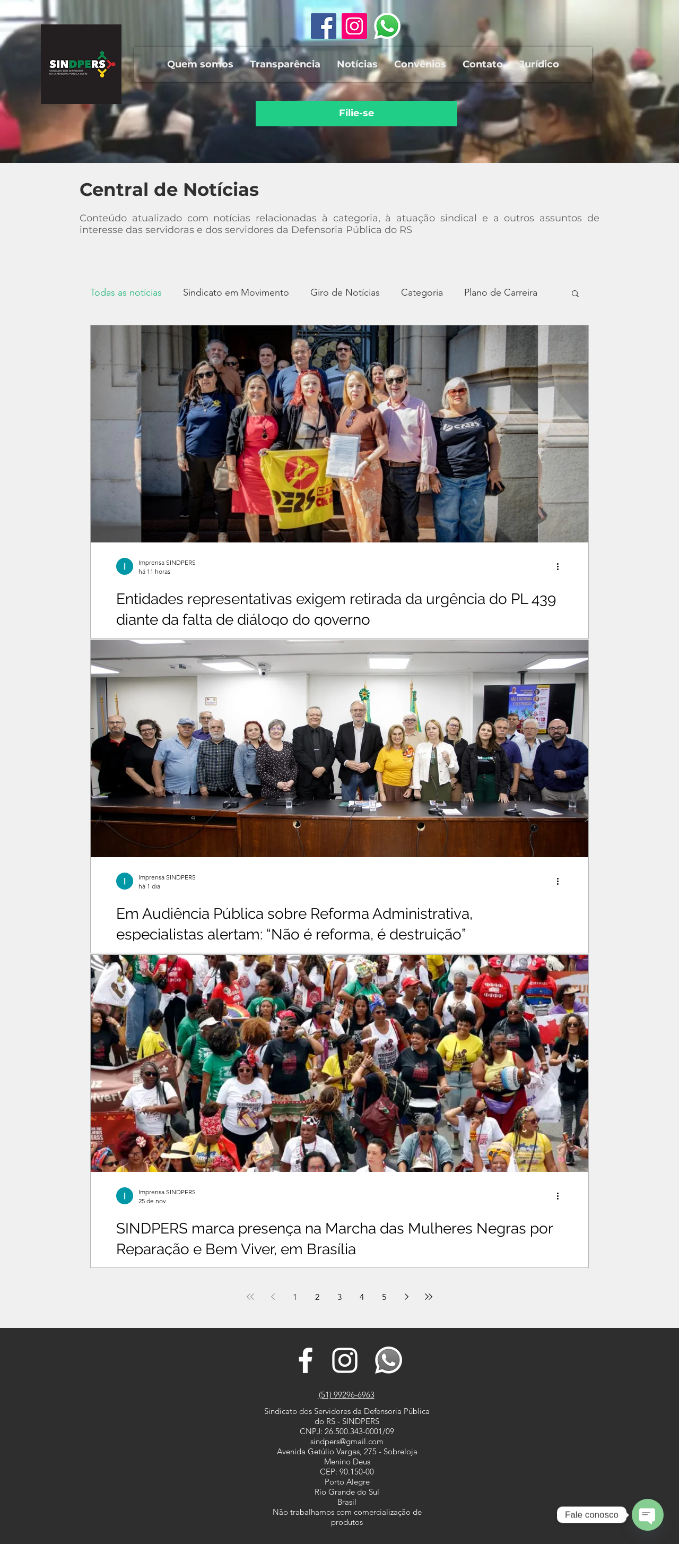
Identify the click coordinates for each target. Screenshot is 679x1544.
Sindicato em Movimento (236, 292)
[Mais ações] (561, 566)
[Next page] (406, 1296)
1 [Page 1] (295, 1297)
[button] (200, 64)
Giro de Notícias (345, 292)
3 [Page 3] (339, 1297)
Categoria (422, 292)
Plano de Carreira (500, 292)
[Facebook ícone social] (323, 26)
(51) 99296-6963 (347, 1395)
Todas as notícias (126, 292)
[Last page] (428, 1296)
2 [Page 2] (317, 1297)
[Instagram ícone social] (354, 26)
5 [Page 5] (384, 1297)
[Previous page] (272, 1296)
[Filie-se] (356, 113)
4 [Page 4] (362, 1297)
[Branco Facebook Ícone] (306, 1360)
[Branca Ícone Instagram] (345, 1360)
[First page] (250, 1296)
